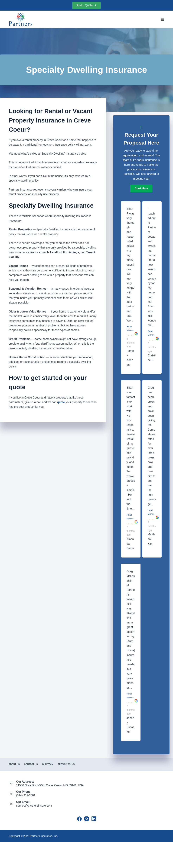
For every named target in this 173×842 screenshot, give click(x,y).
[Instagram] (86, 818)
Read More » (129, 328)
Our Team (47, 764)
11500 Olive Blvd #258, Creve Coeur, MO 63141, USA (50, 785)
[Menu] (162, 19)
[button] (141, 188)
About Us (14, 764)
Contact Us (31, 764)
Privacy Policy (66, 764)
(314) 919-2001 (25, 795)
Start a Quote (86, 5)
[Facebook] (79, 818)
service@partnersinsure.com (34, 805)
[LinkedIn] (94, 818)
